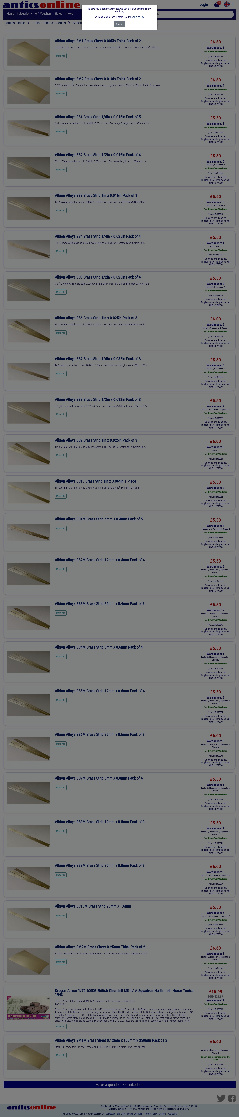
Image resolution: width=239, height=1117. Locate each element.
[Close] (119, 24)
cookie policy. (137, 16)
